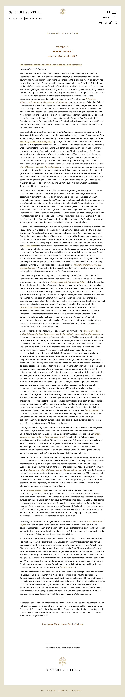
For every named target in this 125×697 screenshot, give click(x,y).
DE (48, 33)
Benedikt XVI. (16, 18)
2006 (40, 18)
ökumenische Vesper (29, 307)
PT (77, 33)
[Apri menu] (114, 12)
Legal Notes (51, 690)
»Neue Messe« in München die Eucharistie (39, 167)
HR (68, 33)
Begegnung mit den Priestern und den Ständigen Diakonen (55, 470)
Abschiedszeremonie (36, 490)
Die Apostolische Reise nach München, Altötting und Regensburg (51, 64)
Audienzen (31, 18)
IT (72, 33)
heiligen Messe (30, 245)
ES (58, 33)
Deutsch (107, 18)
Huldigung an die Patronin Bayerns (35, 141)
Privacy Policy (76, 690)
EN (53, 33)
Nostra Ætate (67, 567)
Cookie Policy (63, 690)
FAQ (42, 690)
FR (63, 33)
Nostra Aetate (92, 410)
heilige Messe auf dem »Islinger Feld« (68, 282)
